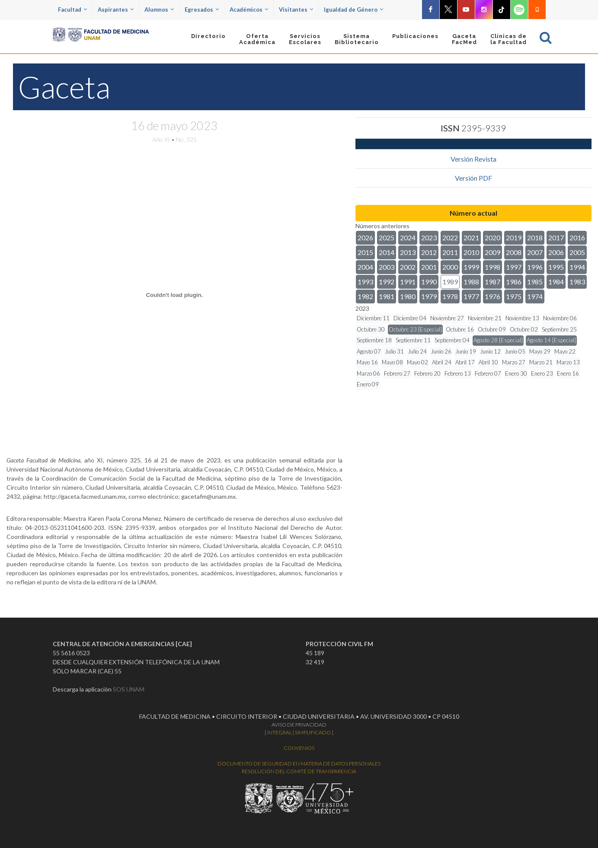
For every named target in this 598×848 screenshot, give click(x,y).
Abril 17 (465, 362)
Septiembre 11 (413, 340)
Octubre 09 (492, 329)
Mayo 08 (392, 362)
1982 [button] (365, 296)
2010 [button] (471, 252)
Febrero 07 (488, 373)
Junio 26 (441, 351)
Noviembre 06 (560, 318)
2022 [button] (450, 237)
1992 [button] (386, 281)
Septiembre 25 (559, 329)
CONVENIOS (299, 748)
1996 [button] (535, 267)
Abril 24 (441, 362)
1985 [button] (535, 281)
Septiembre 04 (452, 340)
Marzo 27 (513, 362)
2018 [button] (535, 237)
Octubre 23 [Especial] (415, 329)
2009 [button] (492, 252)
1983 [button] (577, 281)
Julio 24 (417, 351)
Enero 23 (542, 373)
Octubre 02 (524, 329)
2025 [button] (386, 237)
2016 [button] (577, 237)
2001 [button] (429, 267)
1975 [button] (513, 296)
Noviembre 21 (485, 318)
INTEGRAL (279, 732)
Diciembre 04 (409, 318)
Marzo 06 (368, 373)
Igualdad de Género (353, 9)
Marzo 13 (568, 362)
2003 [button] (386, 267)
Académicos (249, 9)
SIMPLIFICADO (313, 732)
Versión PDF (473, 178)
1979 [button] (429, 296)
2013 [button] (408, 252)
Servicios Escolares (305, 39)
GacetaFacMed (464, 39)
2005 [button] (577, 252)
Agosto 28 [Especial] (498, 340)
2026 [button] (365, 237)
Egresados (202, 9)
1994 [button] (577, 267)
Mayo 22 (565, 351)
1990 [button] (429, 281)
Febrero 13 (458, 373)
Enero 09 (368, 384)
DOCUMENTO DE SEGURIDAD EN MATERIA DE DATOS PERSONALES (299, 763)
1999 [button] (471, 267)
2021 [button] (471, 237)
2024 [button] (408, 237)
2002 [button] (408, 267)
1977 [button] (471, 296)
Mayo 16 (367, 362)
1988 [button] (471, 281)
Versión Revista (473, 159)
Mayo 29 (539, 351)
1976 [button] (492, 296)
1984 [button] (556, 281)
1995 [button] (556, 267)
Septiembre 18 (374, 340)
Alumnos (159, 9)
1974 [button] (535, 296)
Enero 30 (516, 373)
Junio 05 (515, 351)
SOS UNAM (128, 689)
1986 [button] (513, 281)
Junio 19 (465, 351)
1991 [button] (408, 281)
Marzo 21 (541, 362)
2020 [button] (492, 237)
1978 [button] (450, 296)
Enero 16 (568, 373)
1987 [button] (492, 281)
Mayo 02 (417, 362)
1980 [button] (408, 296)
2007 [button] (535, 252)
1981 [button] (386, 296)
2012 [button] (429, 252)
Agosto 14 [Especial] (551, 340)
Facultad (72, 9)
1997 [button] (513, 267)
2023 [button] (429, 237)
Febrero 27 (397, 373)
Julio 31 (394, 351)
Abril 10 (488, 362)
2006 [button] (556, 252)
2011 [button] (450, 252)
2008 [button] (513, 252)
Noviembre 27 (447, 318)
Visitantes (296, 9)
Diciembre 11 (373, 318)
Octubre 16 (460, 329)
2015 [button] (365, 252)
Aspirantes (116, 9)
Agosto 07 (369, 351)
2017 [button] (556, 237)
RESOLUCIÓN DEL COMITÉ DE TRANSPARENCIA (299, 771)
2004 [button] (365, 267)
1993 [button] (365, 281)
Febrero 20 (427, 373)
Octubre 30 (371, 329)
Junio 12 (490, 351)
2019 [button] (513, 237)
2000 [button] (450, 267)
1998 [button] (492, 267)
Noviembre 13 (522, 318)
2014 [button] (386, 252)
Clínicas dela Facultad (508, 39)
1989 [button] (450, 281)
